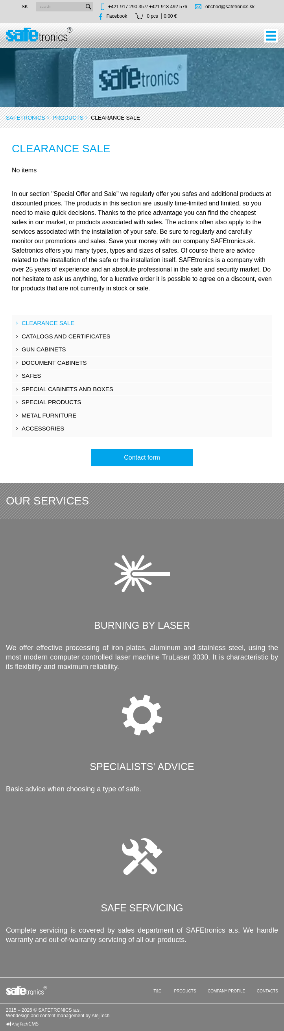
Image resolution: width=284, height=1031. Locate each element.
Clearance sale (48, 323)
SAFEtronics (25, 118)
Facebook (116, 16)
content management (62, 1015)
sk (25, 6)
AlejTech (100, 1015)
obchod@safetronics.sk (229, 6)
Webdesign (18, 1015)
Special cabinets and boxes (67, 389)
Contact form (142, 457)
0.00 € (170, 16)
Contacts (267, 991)
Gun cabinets (44, 349)
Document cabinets (54, 362)
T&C (157, 991)
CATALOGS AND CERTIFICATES (66, 336)
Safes (31, 375)
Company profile (226, 991)
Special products (51, 402)
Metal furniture (49, 415)
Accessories (43, 428)
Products (67, 118)
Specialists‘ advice (142, 766)
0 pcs (152, 16)
